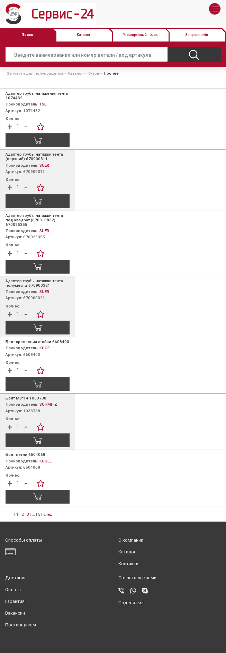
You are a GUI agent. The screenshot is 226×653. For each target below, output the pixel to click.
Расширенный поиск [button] (140, 35)
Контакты (128, 563)
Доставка (16, 577)
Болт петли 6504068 (25, 454)
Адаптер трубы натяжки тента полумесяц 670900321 (34, 283)
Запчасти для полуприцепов (35, 73)
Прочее (111, 73)
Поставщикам (20, 624)
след (47, 514)
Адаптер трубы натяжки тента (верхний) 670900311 (34, 156)
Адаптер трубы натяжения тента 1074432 (37, 95)
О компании (130, 540)
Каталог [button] (83, 35)
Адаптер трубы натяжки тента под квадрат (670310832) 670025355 (34, 220)
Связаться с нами (137, 577)
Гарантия (15, 601)
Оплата (13, 589)
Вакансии (15, 613)
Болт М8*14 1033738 (26, 398)
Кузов (93, 73)
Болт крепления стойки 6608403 (37, 341)
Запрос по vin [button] (196, 35)
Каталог (75, 73)
